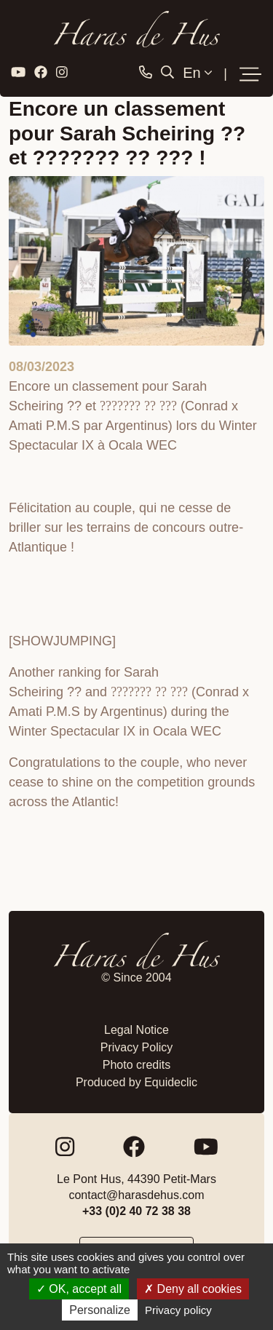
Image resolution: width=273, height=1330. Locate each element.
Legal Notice (136, 1030)
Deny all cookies (193, 1289)
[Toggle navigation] (250, 74)
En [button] (197, 73)
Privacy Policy (136, 1047)
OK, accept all (79, 1289)
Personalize (99, 1310)
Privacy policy (178, 1310)
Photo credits (136, 1065)
